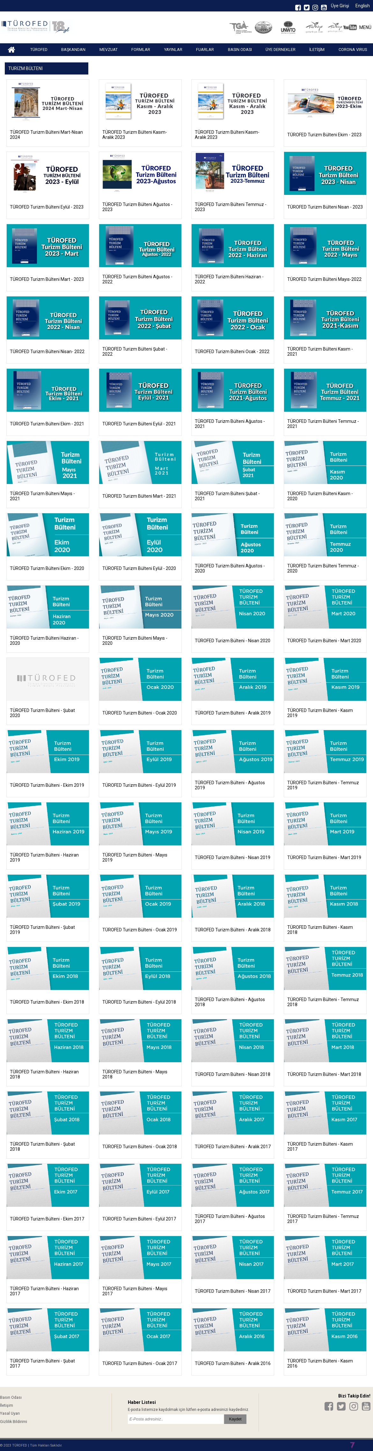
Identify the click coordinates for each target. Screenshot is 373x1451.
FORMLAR (140, 49)
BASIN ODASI (240, 49)
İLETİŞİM (317, 49)
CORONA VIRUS (353, 49)
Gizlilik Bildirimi (13, 1421)
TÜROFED (39, 49)
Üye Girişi (340, 5)
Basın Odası (11, 1397)
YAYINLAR (173, 49)
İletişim (6, 1405)
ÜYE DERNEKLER (281, 49)
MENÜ (365, 27)
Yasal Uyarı (10, 1413)
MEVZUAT (108, 49)
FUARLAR (205, 49)
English (362, 5)
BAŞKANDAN (73, 49)
